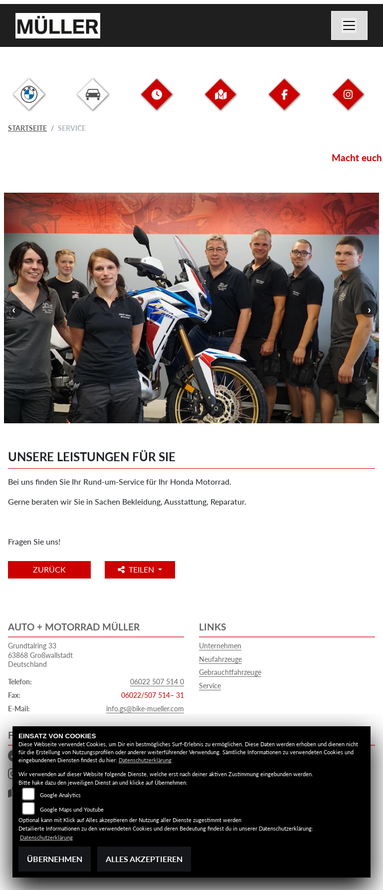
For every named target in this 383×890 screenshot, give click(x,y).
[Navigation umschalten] (349, 25)
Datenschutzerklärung (145, 760)
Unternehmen (220, 645)
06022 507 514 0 (157, 681)
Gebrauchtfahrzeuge (230, 672)
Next (369, 309)
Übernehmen (54, 859)
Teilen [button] (137, 569)
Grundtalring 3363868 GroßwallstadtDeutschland (40, 654)
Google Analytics (60, 795)
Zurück (49, 569)
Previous (13, 309)
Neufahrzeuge (220, 659)
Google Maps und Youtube (72, 809)
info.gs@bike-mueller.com (145, 708)
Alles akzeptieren (144, 859)
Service (210, 685)
